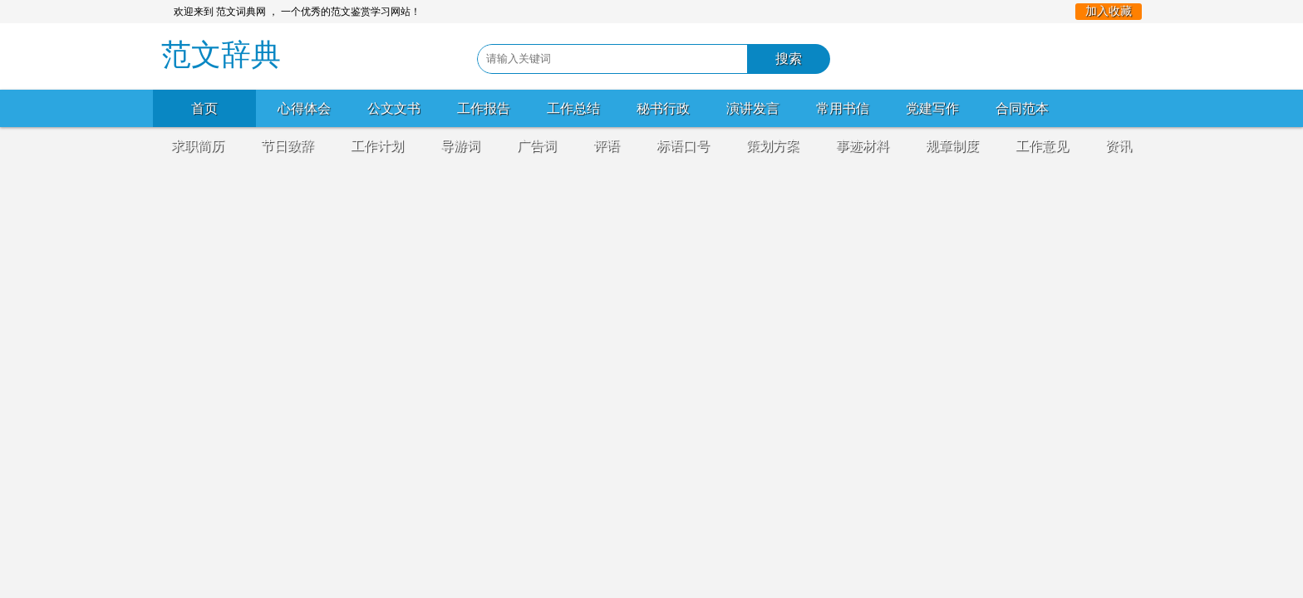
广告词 (537, 146)
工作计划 (377, 146)
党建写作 (932, 108)
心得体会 (304, 108)
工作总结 (573, 108)
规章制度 (952, 146)
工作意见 (1042, 146)
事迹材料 (862, 146)
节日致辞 (287, 146)
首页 (204, 108)
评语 (606, 146)
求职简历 (197, 146)
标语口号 (683, 146)
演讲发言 (752, 108)
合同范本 (1022, 108)
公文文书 (393, 108)
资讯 (1118, 146)
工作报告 (483, 108)
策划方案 (772, 146)
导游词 (460, 146)
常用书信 (842, 108)
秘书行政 (663, 108)
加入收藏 (1108, 11)
